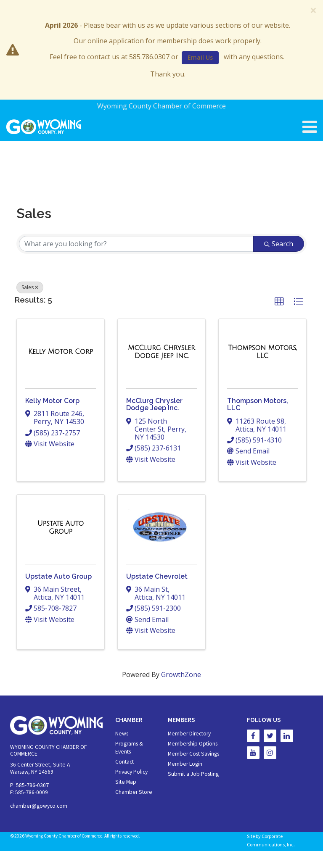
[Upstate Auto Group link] (60, 527)
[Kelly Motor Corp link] (60, 352)
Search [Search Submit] (278, 243)
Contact (124, 761)
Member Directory (189, 733)
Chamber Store (133, 792)
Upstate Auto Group (58, 576)
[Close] (313, 10)
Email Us (200, 57)
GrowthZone (181, 674)
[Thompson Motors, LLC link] (262, 352)
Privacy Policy (131, 771)
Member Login (185, 763)
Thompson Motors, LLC (257, 404)
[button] (279, 301)
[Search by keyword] (136, 244)
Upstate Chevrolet (157, 576)
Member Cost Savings (193, 753)
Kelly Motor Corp (52, 401)
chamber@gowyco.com (38, 805)
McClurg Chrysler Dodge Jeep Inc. (154, 404)
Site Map (125, 781)
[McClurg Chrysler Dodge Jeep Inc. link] (161, 352)
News (121, 733)
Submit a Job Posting (193, 773)
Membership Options (192, 743)
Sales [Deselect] (29, 287)
